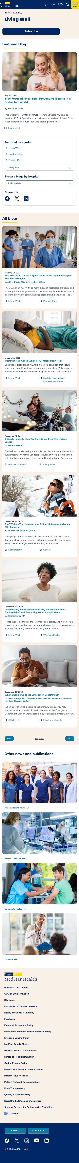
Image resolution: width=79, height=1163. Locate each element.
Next (69, 738)
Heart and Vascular (53, 720)
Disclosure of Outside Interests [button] (20, 1006)
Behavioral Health (17, 464)
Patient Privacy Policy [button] (16, 1075)
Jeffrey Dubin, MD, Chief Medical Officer (26, 282)
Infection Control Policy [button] (16, 1038)
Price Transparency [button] (14, 1088)
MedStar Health (14, 445)
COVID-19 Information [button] (16, 993)
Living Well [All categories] (13, 167)
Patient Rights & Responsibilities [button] (22, 1082)
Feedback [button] (9, 1019)
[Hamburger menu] (75, 4)
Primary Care (15, 160)
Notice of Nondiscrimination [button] (19, 1056)
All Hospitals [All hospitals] (14, 183)
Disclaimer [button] (10, 1000)
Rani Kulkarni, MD (16, 616)
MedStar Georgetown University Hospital (54, 379)
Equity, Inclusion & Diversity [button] (19, 1012)
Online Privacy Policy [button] (15, 1063)
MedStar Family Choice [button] (16, 1044)
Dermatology (15, 549)
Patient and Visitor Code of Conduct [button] (23, 1069)
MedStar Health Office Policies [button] (20, 1050)
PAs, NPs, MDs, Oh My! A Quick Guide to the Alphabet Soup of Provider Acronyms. (38, 277)
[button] (46, 4)
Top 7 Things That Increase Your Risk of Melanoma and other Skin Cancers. (37, 526)
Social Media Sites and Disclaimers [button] (22, 1101)
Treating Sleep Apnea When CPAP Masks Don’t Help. (33, 360)
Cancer (47, 549)
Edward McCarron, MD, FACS (21, 530)
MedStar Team (15, 108)
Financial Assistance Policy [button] (18, 1025)
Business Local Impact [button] (16, 987)
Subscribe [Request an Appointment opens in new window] (31, 31)
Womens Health (51, 635)
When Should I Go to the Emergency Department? (32, 694)
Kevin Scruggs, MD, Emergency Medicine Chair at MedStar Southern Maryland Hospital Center (38, 699)
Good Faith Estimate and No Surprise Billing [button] (27, 1031)
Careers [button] (15, 1130)
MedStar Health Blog (13, 13)
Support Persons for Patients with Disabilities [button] (29, 1107)
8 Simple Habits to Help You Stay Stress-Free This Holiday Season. (36, 440)
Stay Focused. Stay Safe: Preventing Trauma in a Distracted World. (37, 100)
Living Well (14, 128)
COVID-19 (13, 720)
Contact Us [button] (38, 1130)
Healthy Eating (15, 154)
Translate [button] (14, 1113)
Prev (9, 738)
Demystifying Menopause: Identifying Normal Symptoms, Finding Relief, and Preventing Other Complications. (35, 611)
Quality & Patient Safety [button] (17, 1094)
